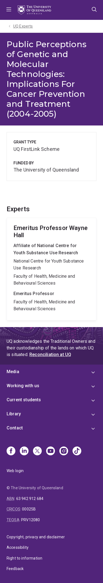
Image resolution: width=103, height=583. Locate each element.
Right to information (24, 558)
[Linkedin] (24, 451)
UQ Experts (23, 26)
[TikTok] (77, 451)
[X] (37, 451)
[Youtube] (50, 451)
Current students (24, 399)
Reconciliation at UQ (50, 354)
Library (14, 413)
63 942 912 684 (29, 498)
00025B (29, 509)
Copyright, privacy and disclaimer (36, 537)
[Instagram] (63, 451)
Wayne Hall (51, 269)
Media (13, 371)
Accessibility (18, 547)
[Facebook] (11, 451)
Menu (9, 10)
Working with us (23, 385)
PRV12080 (30, 520)
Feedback (15, 568)
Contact (15, 427)
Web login (15, 471)
